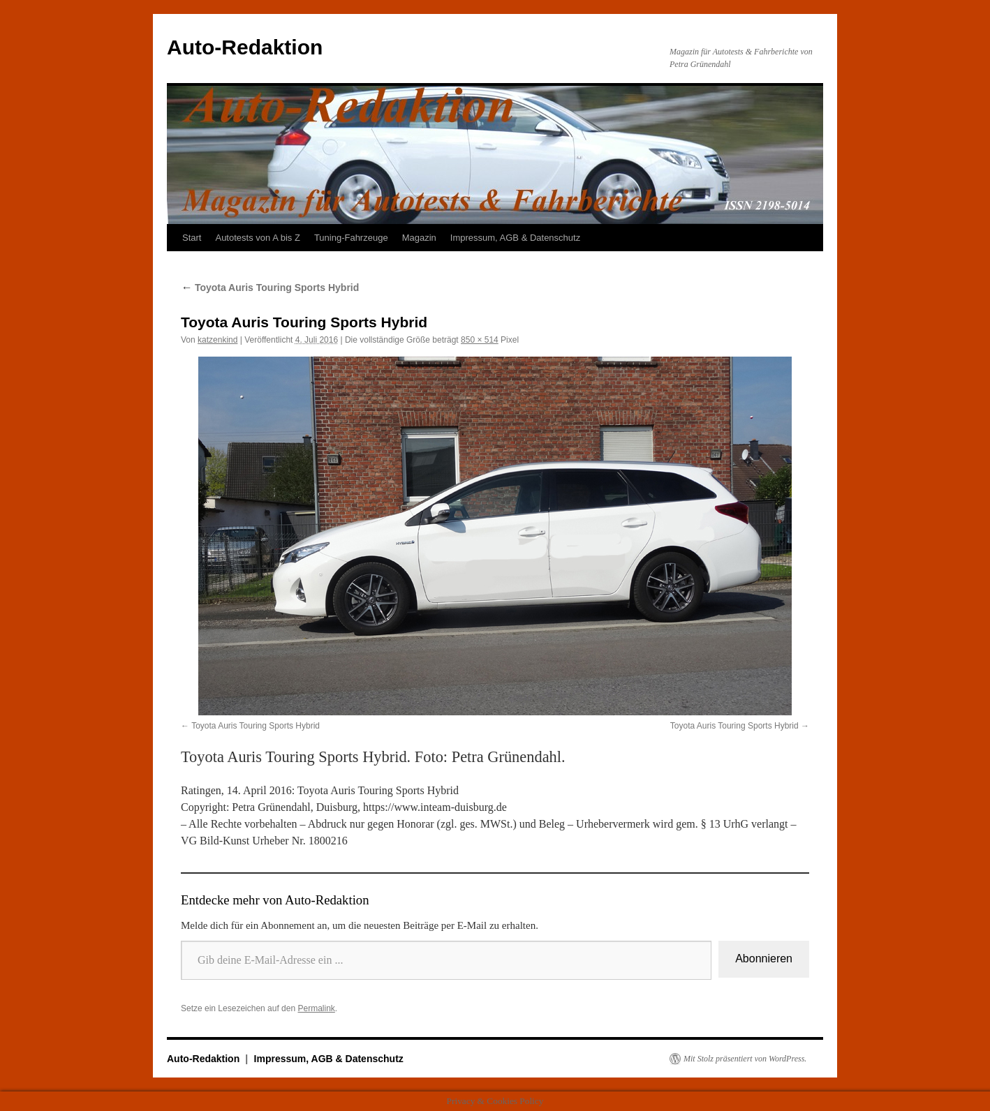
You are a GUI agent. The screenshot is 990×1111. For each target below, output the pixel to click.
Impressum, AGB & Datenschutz (515, 237)
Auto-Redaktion (245, 47)
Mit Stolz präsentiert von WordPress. (745, 1059)
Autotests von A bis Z (257, 237)
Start (191, 237)
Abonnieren (763, 958)
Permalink (315, 1008)
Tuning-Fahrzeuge (351, 237)
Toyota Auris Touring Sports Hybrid (270, 287)
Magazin (419, 237)
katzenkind (217, 340)
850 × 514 (479, 340)
